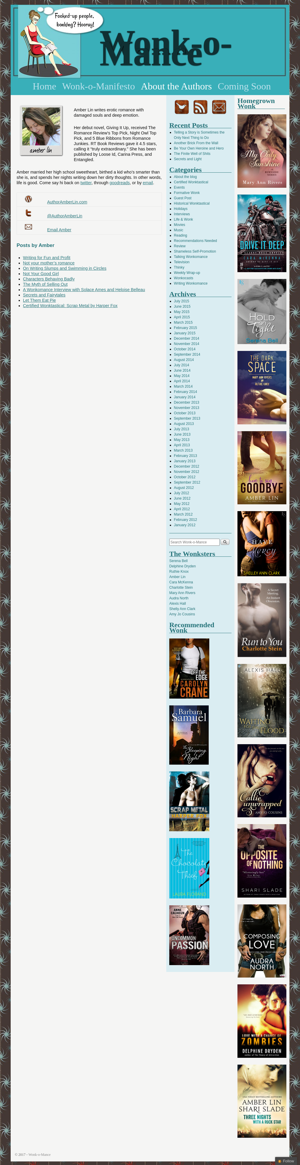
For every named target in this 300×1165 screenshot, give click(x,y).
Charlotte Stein (181, 587)
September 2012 (187, 482)
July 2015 (181, 301)
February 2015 (185, 328)
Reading (180, 235)
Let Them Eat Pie (39, 300)
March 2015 (183, 322)
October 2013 (185, 413)
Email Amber (59, 229)
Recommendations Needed (195, 241)
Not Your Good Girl (41, 273)
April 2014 (182, 381)
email (148, 182)
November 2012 (186, 472)
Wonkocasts (183, 278)
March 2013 (183, 450)
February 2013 (185, 456)
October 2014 (185, 349)
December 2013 (186, 402)
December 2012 (186, 466)
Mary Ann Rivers (182, 593)
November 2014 (186, 344)
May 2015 (182, 312)
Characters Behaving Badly (49, 279)
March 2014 (183, 386)
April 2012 (182, 509)
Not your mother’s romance (49, 263)
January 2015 (185, 333)
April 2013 (182, 445)
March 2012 (183, 514)
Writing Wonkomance (191, 283)
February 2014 (185, 392)
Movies (179, 225)
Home (44, 86)
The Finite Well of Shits (192, 154)
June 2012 (182, 498)
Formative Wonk (187, 193)
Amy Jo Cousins (182, 614)
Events (179, 187)
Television (182, 262)
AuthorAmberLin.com (67, 202)
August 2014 (184, 360)
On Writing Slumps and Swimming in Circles (64, 268)
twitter (86, 182)
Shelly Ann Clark (182, 609)
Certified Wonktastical (191, 182)
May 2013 (182, 440)
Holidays (181, 209)
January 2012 (185, 525)
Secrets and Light (188, 159)
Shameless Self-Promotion (195, 251)
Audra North (179, 598)
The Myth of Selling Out (45, 284)
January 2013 (185, 461)
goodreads (120, 182)
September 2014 (187, 354)
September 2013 (187, 418)
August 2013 (184, 424)
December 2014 (186, 338)
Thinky (179, 267)
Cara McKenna (181, 582)
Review (180, 246)
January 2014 (185, 397)
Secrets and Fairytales (44, 295)
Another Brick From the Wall (196, 143)
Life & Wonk (183, 219)
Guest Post (183, 198)
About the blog (185, 177)
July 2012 (181, 493)
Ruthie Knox (179, 571)
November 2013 (186, 408)
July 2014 (181, 365)
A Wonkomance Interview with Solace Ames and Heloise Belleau (84, 289)
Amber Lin (177, 577)
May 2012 (182, 504)
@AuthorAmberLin (64, 216)
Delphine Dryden (182, 566)
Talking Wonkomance (191, 257)
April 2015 (182, 317)
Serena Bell (178, 561)
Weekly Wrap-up (187, 273)
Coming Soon (244, 86)
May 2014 (182, 376)
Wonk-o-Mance (166, 48)
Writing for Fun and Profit (47, 257)
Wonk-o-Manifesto (98, 86)
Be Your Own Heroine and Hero (199, 148)
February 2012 (185, 520)
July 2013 (181, 429)
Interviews (182, 214)
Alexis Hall (177, 603)
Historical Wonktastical (192, 203)
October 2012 (185, 477)
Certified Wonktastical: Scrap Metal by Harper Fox (70, 305)
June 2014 (182, 370)
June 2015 (182, 306)
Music (178, 230)
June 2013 (182, 434)
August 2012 (184, 488)
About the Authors (176, 86)
